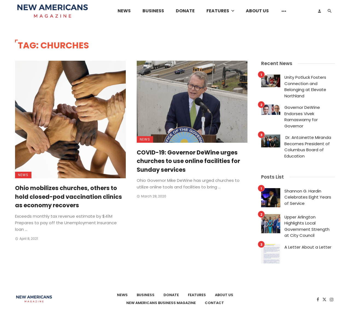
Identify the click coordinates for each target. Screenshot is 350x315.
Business (153, 11)
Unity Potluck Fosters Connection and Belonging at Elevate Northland (305, 86)
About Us (257, 11)
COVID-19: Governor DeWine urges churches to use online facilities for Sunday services (188, 161)
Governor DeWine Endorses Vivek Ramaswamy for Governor (302, 116)
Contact (214, 303)
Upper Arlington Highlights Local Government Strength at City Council (306, 226)
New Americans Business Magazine (161, 303)
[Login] (319, 11)
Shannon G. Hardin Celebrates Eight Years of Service (307, 197)
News (124, 11)
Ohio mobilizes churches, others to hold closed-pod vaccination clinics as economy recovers (68, 196)
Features (217, 11)
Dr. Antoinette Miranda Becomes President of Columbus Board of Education (307, 147)
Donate (185, 11)
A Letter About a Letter (307, 247)
